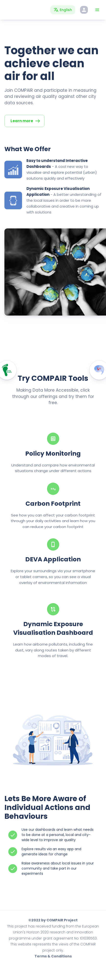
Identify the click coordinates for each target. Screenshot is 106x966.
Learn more (25, 121)
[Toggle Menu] (97, 9)
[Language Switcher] (62, 9)
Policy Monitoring (53, 453)
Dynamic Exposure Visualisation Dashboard (53, 628)
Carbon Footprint (53, 503)
